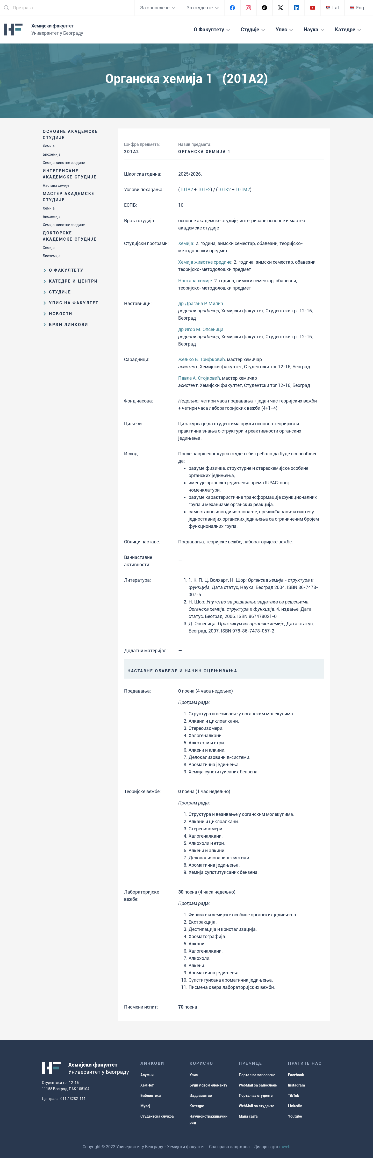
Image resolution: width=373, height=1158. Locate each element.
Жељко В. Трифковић (201, 359)
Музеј (145, 1106)
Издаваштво (201, 1096)
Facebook (296, 1075)
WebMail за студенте (256, 1106)
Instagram (296, 1085)
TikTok (293, 1096)
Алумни (147, 1075)
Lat (332, 7)
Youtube (295, 1116)
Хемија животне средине (64, 163)
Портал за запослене (257, 1075)
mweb (284, 1146)
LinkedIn (295, 1106)
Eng (357, 7)
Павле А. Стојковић (199, 378)
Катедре (197, 1106)
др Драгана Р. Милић (200, 303)
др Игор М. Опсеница (201, 329)
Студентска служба (157, 1116)
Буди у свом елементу (208, 1085)
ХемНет (147, 1085)
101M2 (242, 189)
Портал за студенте (255, 1096)
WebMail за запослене (258, 1085)
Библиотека (150, 1096)
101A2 (186, 189)
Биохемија (52, 154)
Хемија (49, 146)
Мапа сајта (248, 1116)
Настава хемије (56, 185)
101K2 (224, 189)
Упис (194, 1075)
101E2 (204, 189)
